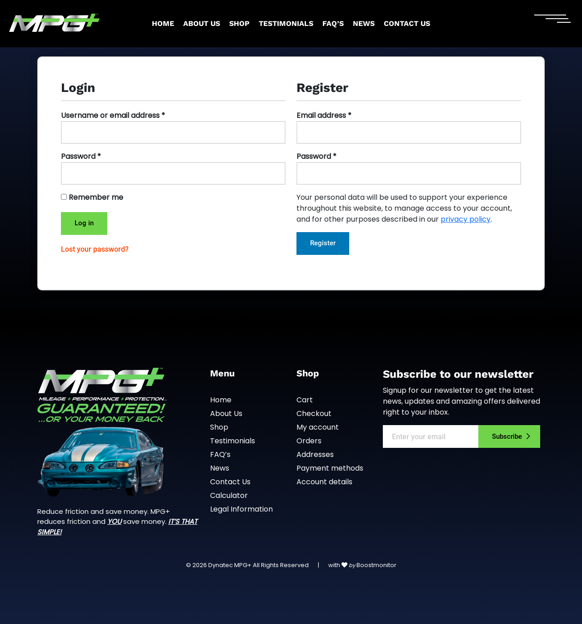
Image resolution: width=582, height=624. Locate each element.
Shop (239, 23)
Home (163, 23)
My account (317, 427)
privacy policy (466, 219)
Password (81, 156)
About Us (201, 23)
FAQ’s (333, 23)
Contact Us (407, 23)
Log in (84, 223)
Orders (308, 441)
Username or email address (113, 115)
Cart (304, 400)
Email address (323, 115)
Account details (324, 482)
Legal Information (241, 509)
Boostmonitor (376, 565)
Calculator (229, 495)
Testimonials (286, 23)
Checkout (313, 413)
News (364, 23)
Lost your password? (95, 249)
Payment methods (329, 468)
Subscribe (507, 436)
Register (323, 243)
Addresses (315, 454)
